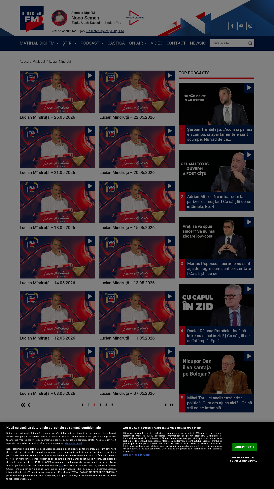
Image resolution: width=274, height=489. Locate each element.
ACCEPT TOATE (244, 446)
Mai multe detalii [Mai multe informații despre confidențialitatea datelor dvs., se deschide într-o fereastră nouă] (73, 443)
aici (61, 465)
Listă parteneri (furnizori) (137, 455)
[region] (137, 455)
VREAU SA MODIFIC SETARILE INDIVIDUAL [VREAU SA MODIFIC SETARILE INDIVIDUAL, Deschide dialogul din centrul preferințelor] (243, 459)
